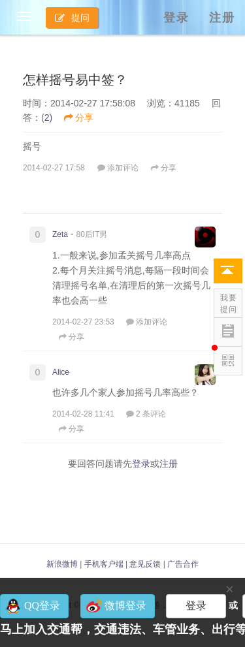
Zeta (60, 234)
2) (48, 117)
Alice (60, 372)
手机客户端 (103, 564)
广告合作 (183, 564)
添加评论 (118, 167)
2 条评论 (146, 413)
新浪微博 (62, 564)
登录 (176, 17)
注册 (222, 17)
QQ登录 (42, 605)
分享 (78, 117)
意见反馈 (145, 564)
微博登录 (125, 605)
